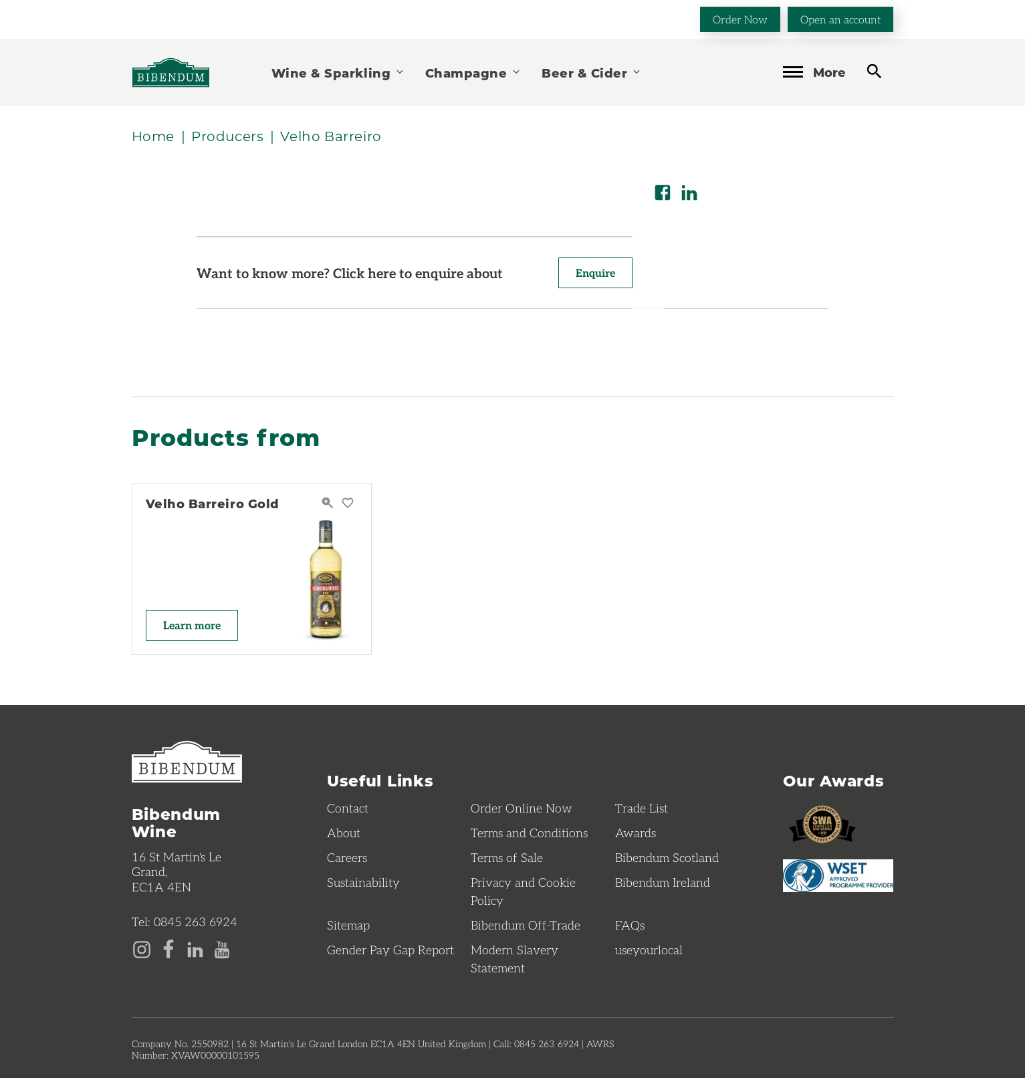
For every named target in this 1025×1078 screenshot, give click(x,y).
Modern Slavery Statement (514, 958)
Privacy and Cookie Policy (523, 891)
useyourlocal (649, 949)
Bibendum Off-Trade (525, 925)
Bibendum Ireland (662, 882)
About (343, 832)
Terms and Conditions (529, 832)
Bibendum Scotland (667, 857)
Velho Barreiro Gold (212, 503)
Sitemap (348, 925)
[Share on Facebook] (663, 193)
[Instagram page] (142, 948)
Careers (347, 857)
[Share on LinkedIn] (689, 193)
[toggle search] (874, 71)
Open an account (840, 19)
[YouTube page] (222, 948)
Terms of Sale (507, 857)
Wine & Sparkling (338, 72)
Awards (635, 832)
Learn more (192, 625)
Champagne (473, 72)
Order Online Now (521, 808)
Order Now (740, 19)
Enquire (595, 272)
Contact (347, 808)
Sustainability (363, 882)
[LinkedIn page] (195, 948)
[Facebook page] (168, 948)
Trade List (641, 808)
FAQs (630, 925)
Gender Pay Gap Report (390, 949)
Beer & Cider (592, 72)
